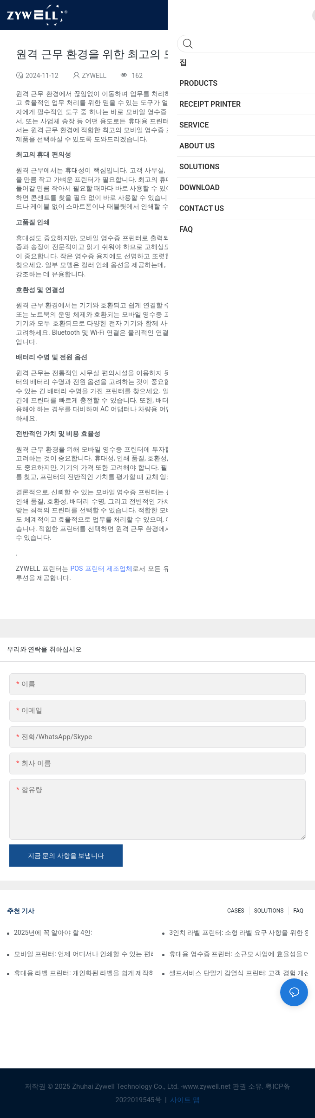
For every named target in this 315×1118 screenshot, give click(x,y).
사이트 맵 (183, 1100)
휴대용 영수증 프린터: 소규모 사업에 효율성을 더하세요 (238, 954)
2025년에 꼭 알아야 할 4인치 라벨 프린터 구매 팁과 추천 (53, 932)
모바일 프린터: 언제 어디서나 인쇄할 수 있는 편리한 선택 (83, 954)
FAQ (298, 910)
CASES (235, 910)
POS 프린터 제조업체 (101, 568)
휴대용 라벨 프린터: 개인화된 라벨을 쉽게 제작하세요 (83, 973)
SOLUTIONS (269, 910)
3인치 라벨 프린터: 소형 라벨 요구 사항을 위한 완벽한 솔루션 (238, 932)
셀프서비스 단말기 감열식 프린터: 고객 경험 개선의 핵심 (238, 973)
